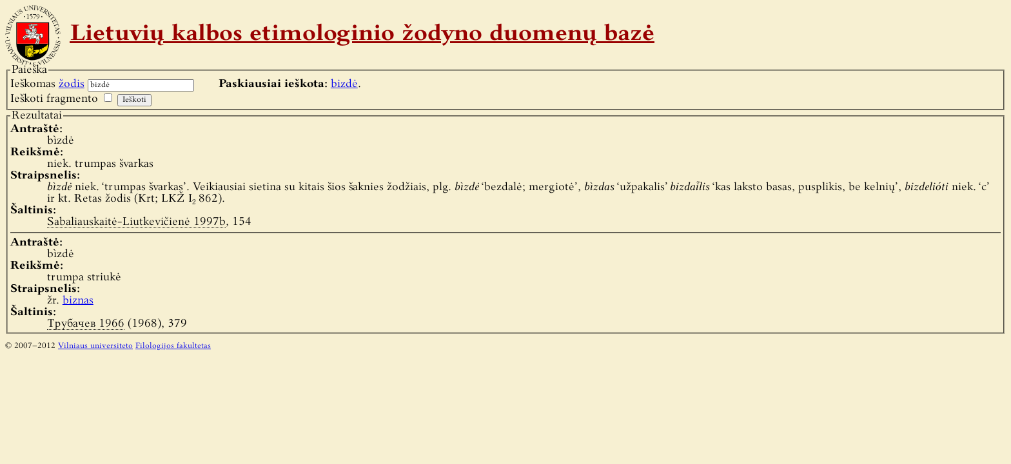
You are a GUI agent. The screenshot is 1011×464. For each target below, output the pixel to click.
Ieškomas (47, 84)
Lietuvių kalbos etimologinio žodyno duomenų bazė (362, 35)
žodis (71, 84)
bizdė (344, 84)
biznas (78, 300)
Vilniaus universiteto (95, 346)
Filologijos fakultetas (173, 346)
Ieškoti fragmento (54, 98)
